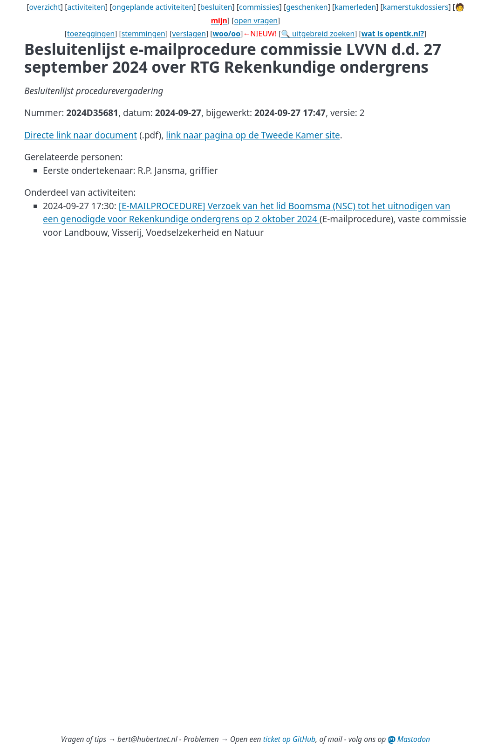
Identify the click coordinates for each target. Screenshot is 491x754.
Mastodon (409, 739)
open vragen (256, 20)
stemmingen (143, 33)
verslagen (189, 33)
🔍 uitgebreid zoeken (318, 33)
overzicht (44, 7)
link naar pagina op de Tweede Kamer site (253, 135)
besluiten (216, 7)
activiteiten (86, 7)
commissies (259, 7)
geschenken (307, 7)
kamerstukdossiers (416, 7)
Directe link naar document (80, 135)
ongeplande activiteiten (152, 7)
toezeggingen (91, 33)
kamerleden (355, 7)
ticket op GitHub (289, 739)
